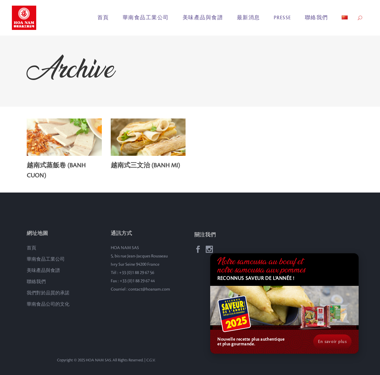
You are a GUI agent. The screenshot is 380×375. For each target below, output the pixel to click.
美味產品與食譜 (43, 270)
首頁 (31, 248)
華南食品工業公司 (46, 259)
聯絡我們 (36, 281)
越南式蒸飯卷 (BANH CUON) (56, 170)
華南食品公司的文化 (48, 304)
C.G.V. (150, 360)
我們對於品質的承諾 (48, 293)
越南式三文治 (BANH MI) (145, 165)
